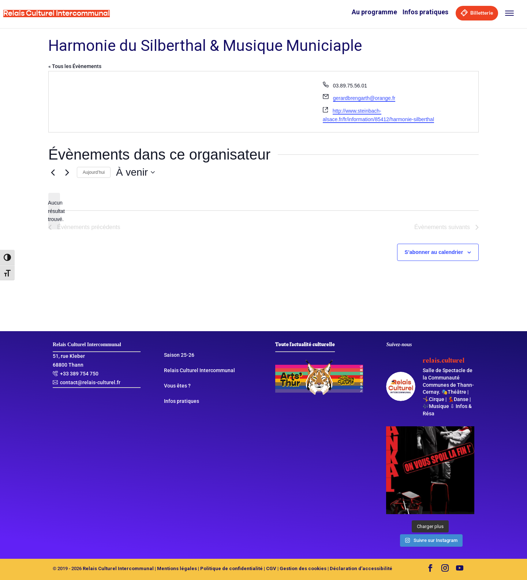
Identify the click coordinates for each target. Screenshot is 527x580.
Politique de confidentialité (231, 568)
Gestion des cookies (303, 568)
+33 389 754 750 (79, 374)
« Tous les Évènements (74, 66)
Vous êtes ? (177, 386)
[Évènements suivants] (67, 172)
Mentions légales (177, 568)
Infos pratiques (425, 12)
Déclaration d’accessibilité (361, 568)
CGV (271, 568)
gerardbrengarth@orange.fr (364, 98)
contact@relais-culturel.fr (90, 382)
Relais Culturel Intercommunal (199, 370)
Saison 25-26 (179, 355)
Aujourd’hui (94, 172)
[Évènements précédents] (52, 172)
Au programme (374, 12)
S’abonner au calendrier (434, 252)
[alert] (54, 211)
